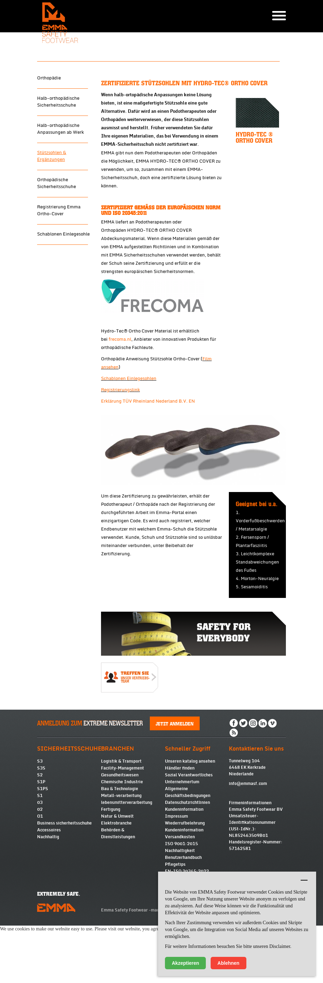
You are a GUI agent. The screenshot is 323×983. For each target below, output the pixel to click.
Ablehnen (229, 963)
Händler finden (179, 819)
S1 (40, 846)
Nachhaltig (48, 887)
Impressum (176, 867)
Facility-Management (122, 819)
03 (40, 853)
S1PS (42, 839)
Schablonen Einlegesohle (63, 285)
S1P (41, 832)
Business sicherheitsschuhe (64, 874)
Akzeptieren (185, 963)
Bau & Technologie (119, 839)
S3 (40, 812)
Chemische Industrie (122, 832)
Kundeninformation (184, 860)
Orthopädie (49, 128)
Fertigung (110, 860)
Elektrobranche (116, 874)
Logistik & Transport (121, 812)
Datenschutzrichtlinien (187, 853)
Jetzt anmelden (175, 774)
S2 (40, 825)
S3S (41, 819)
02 (40, 860)
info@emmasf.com (248, 834)
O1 (40, 867)
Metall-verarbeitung (121, 846)
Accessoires (49, 880)
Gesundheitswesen (119, 825)
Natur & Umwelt (117, 867)
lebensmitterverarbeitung (126, 853)
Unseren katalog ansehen (190, 812)
